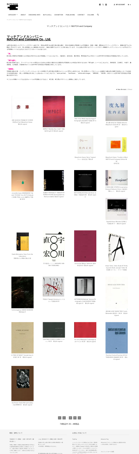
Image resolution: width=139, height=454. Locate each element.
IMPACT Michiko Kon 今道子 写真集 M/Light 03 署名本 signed (54, 130)
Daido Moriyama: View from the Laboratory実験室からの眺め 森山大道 (116, 200)
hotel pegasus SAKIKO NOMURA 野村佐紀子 (116, 243)
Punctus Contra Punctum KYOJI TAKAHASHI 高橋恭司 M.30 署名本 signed (85, 336)
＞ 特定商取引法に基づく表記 (47, 441)
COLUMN (90, 15)
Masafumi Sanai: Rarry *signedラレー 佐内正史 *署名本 (22, 162)
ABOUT (23, 15)
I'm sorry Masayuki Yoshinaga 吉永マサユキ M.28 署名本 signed (54, 319)
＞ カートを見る (61, 441)
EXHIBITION (58, 15)
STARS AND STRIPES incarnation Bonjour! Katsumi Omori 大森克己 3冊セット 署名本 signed (54, 193)
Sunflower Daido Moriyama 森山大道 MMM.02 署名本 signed (116, 338)
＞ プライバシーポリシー (31, 441)
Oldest (130, 89)
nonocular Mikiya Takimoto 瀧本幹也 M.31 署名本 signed (53, 243)
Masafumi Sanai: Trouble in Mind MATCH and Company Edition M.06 (54, 165)
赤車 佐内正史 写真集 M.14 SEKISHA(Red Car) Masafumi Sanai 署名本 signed (23, 122)
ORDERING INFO (34, 15)
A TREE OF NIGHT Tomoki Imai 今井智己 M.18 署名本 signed (116, 289)
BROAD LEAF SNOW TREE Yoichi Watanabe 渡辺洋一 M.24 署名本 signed (85, 292)
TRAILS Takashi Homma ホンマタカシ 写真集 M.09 (22, 279)
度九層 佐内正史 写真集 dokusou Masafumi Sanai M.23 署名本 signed (116, 124)
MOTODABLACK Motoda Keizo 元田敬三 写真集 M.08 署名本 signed (22, 199)
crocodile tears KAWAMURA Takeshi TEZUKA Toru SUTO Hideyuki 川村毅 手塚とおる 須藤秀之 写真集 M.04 (85, 164)
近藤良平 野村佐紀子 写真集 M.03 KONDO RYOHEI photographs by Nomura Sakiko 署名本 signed (116, 162)
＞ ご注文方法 (10, 441)
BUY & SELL (47, 15)
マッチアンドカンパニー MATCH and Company (19, 19)
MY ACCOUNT (120, 4)
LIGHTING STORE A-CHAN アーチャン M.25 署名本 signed (22, 319)
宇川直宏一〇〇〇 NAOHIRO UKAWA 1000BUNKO (22, 243)
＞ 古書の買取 (19, 441)
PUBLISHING (70, 15)
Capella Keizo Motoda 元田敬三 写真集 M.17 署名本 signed (85, 199)
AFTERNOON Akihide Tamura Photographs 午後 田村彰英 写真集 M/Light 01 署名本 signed (54, 280)
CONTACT (81, 15)
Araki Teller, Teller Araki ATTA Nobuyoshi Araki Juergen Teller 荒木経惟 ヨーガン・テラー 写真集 (85, 246)
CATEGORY (13, 15)
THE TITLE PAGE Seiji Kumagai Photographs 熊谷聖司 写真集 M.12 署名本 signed (85, 121)
